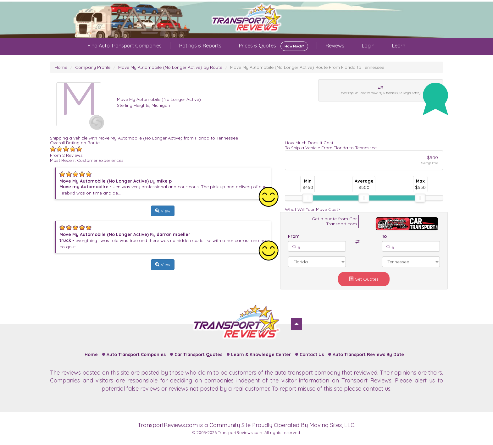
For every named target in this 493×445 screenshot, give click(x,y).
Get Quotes (364, 279)
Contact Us (312, 354)
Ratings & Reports (200, 45)
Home (61, 67)
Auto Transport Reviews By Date (368, 354)
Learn (398, 45)
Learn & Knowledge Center (261, 354)
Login (368, 45)
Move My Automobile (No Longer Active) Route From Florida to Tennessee (307, 67)
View (162, 211)
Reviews (335, 45)
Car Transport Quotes (198, 354)
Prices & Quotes (273, 46)
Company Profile (92, 67)
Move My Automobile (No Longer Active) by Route (170, 67)
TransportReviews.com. (240, 432)
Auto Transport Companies (136, 354)
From (294, 236)
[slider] (307, 198)
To (384, 236)
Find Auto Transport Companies (125, 45)
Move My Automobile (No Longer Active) (159, 99)
